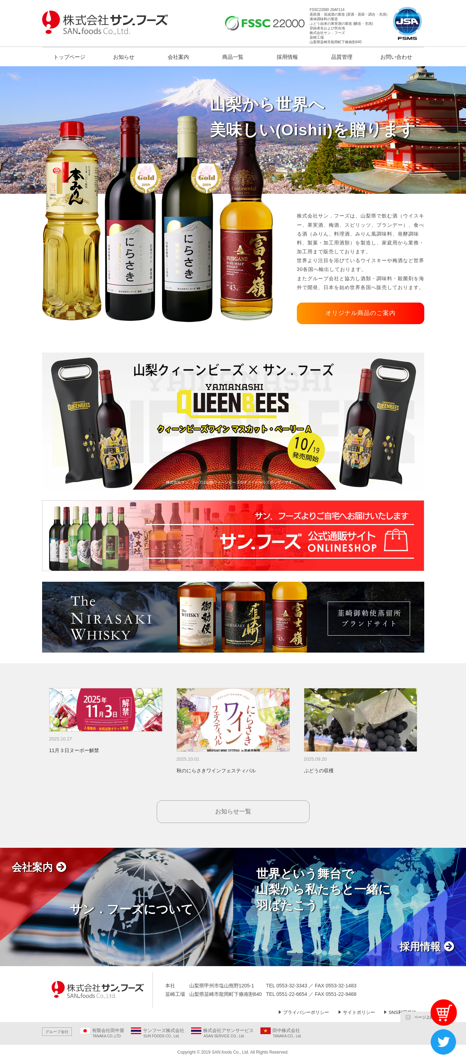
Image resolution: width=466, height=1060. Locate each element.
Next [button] (424, 735)
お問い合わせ (396, 57)
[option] (105, 721)
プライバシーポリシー (306, 1012)
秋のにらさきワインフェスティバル (216, 770)
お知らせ (123, 57)
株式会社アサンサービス (228, 1030)
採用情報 (287, 57)
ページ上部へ (421, 1017)
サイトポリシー (359, 1012)
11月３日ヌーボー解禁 (74, 750)
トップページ (69, 57)
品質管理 (341, 57)
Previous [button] (42, 735)
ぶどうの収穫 (319, 770)
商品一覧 (232, 57)
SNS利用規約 (402, 1012)
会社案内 (178, 57)
